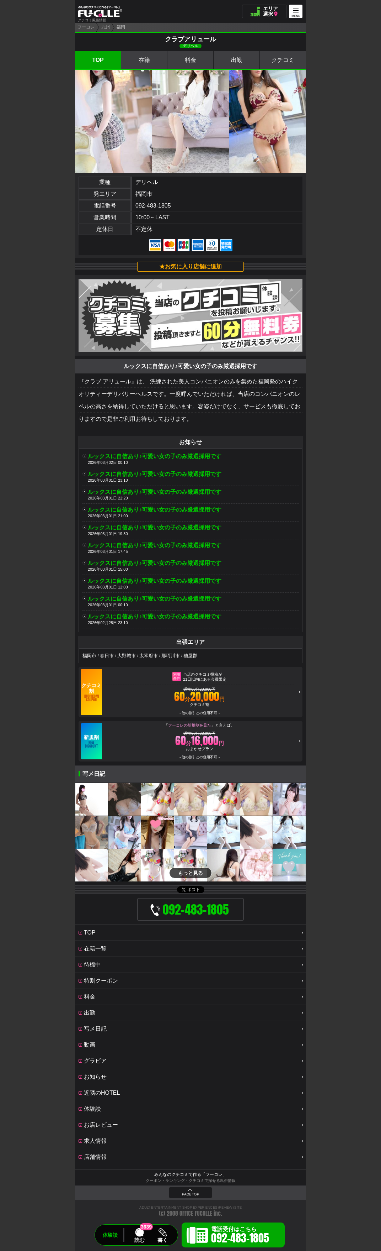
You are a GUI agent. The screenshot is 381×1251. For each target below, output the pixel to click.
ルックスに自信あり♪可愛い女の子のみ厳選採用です (154, 456)
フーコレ (86, 27)
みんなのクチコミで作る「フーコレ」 (190, 1174)
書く (162, 1240)
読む (139, 1240)
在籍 (144, 60)
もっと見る (190, 873)
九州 (105, 27)
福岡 (121, 27)
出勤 (236, 60)
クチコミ (283, 60)
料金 (190, 60)
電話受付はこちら (240, 1236)
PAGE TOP (190, 1194)
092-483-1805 (153, 206)
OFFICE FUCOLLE (195, 1213)
